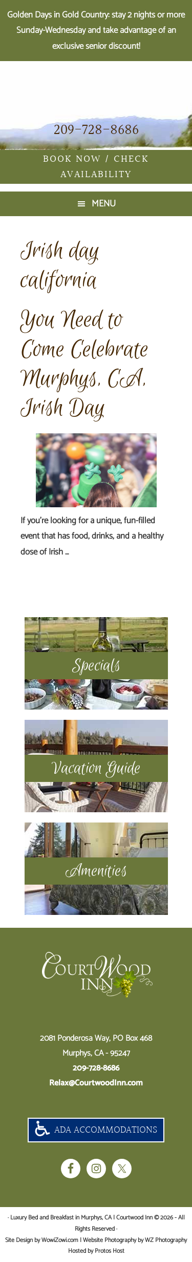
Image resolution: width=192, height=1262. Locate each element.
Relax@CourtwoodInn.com (96, 1083)
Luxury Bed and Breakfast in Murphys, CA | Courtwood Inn (96, 91)
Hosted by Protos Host (96, 1251)
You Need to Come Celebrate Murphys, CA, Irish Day (84, 364)
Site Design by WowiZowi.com (41, 1240)
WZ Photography (166, 1240)
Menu (104, 204)
